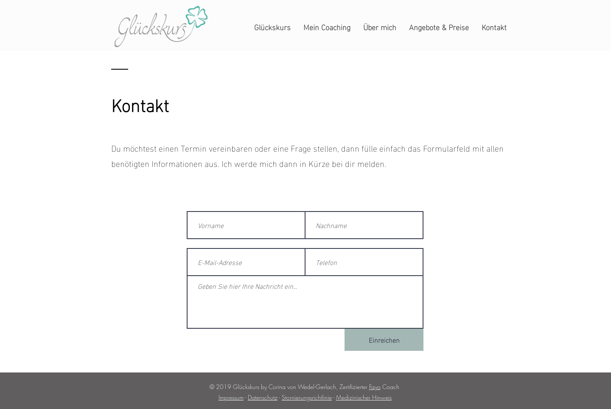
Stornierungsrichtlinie (307, 397)
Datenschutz (262, 397)
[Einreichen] (384, 340)
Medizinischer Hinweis (364, 397)
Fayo (375, 387)
